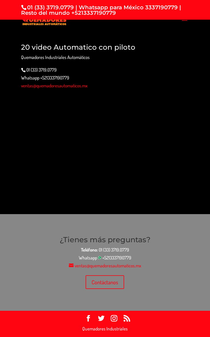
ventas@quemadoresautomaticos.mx (54, 85)
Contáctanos (105, 282)
